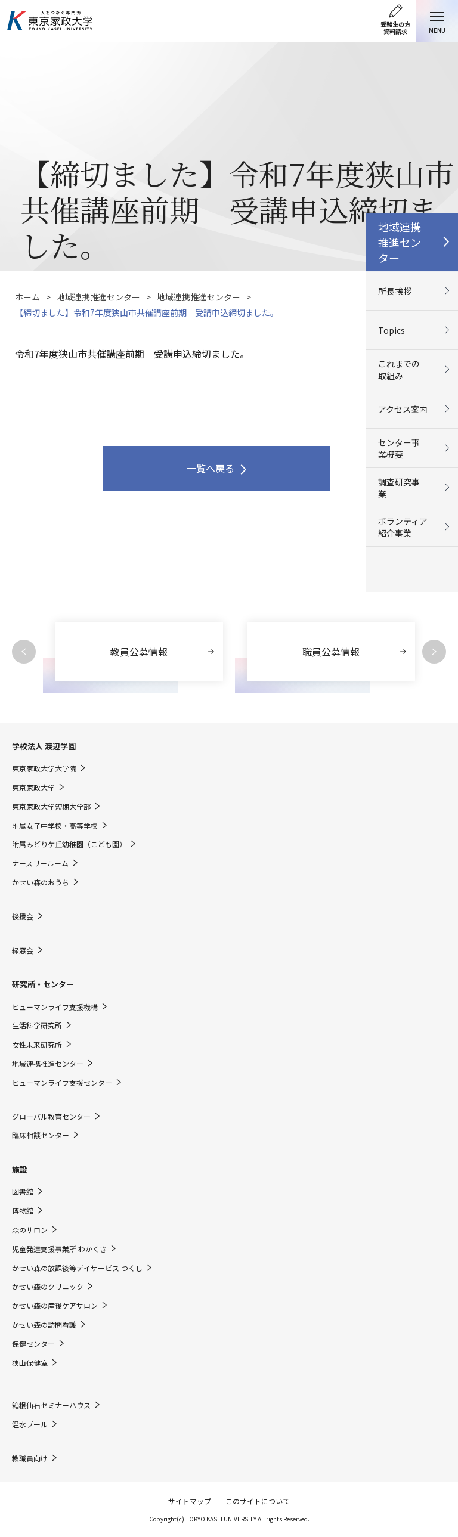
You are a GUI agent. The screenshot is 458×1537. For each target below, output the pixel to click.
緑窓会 (22, 950)
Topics (391, 330)
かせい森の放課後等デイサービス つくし (77, 1268)
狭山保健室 (30, 1363)
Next (434, 652)
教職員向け (30, 1458)
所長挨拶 (394, 291)
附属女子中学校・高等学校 (55, 826)
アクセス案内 (403, 409)
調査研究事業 (399, 488)
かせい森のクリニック (47, 1286)
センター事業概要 (399, 448)
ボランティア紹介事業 (403, 527)
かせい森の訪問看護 (44, 1325)
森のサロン (30, 1230)
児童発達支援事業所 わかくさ (59, 1249)
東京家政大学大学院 (44, 768)
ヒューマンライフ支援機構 (55, 1007)
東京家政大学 (33, 787)
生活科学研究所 (37, 1025)
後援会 (22, 916)
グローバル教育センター (51, 1116)
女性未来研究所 (37, 1044)
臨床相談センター (40, 1135)
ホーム (27, 297)
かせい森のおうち (40, 882)
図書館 (22, 1192)
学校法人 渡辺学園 (44, 746)
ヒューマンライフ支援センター (62, 1082)
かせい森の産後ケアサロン (55, 1305)
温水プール (30, 1424)
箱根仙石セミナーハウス (51, 1405)
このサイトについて (257, 1501)
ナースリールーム (40, 863)
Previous (24, 652)
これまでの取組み (399, 370)
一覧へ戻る (210, 468)
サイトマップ (189, 1501)
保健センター (33, 1344)
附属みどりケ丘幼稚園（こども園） (69, 844)
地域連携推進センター (98, 297)
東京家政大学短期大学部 (51, 806)
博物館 (22, 1211)
